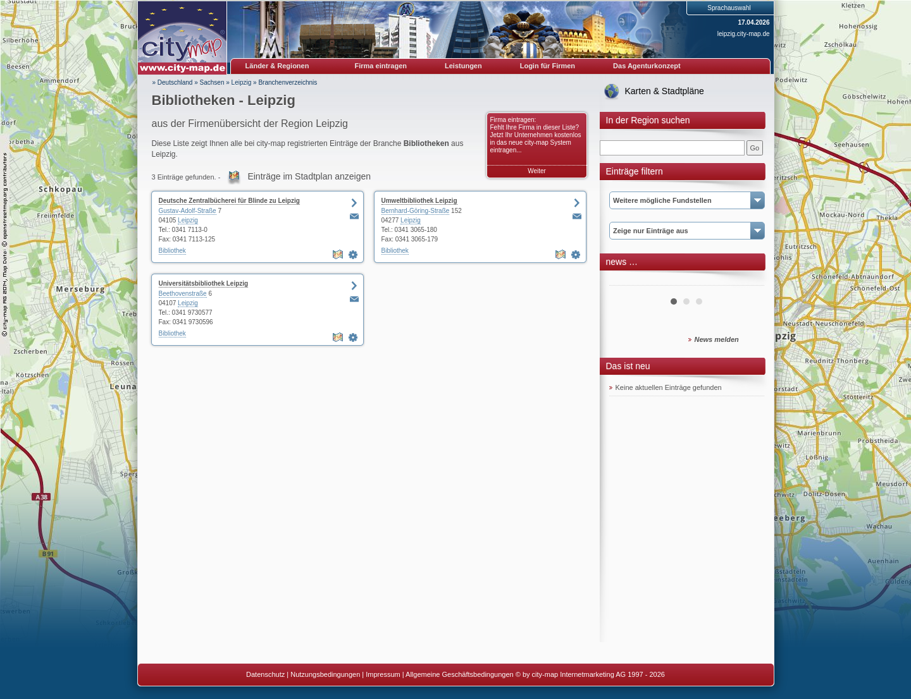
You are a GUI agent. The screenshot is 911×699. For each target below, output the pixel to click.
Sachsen (212, 82)
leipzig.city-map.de (743, 33)
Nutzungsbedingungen (325, 674)
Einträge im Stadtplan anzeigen (309, 176)
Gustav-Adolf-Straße (187, 210)
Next (748, 280)
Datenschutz (265, 674)
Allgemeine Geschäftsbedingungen (460, 674)
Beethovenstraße (183, 293)
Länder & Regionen (277, 66)
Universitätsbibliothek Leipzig (204, 283)
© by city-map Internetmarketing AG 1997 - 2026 (590, 674)
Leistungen (463, 66)
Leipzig (242, 82)
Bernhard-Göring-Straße (415, 210)
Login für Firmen (547, 66)
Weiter (537, 170)
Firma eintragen (381, 66)
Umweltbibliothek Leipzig (419, 200)
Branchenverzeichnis (287, 82)
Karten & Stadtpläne (664, 91)
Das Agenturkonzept (647, 66)
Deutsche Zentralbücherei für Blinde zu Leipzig (229, 200)
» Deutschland (172, 82)
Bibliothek (172, 250)
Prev (626, 280)
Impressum (383, 674)
